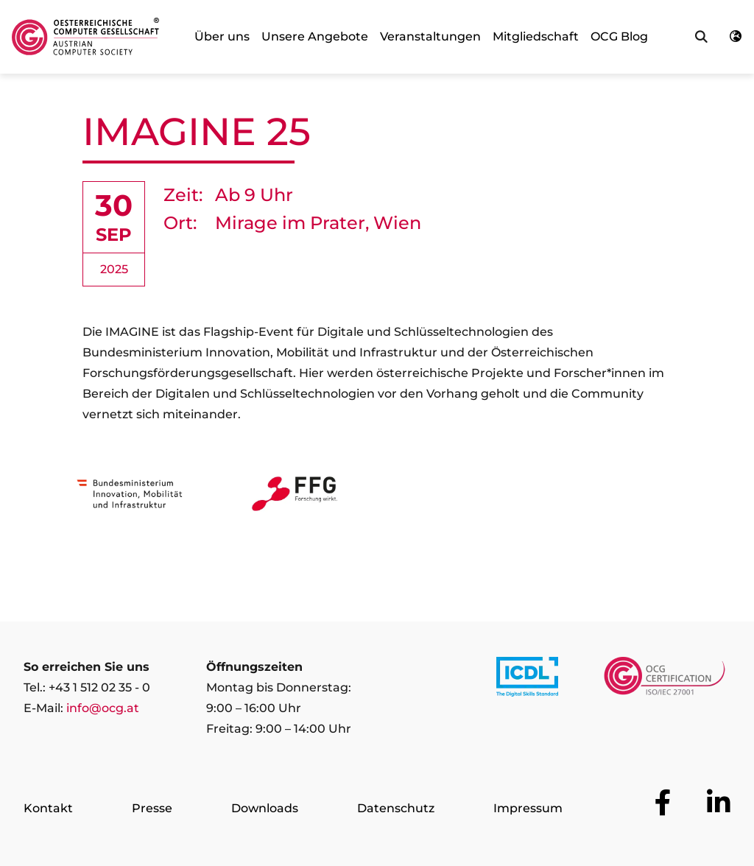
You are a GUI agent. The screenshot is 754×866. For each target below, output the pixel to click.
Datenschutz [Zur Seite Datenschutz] (395, 808)
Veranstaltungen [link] (430, 36)
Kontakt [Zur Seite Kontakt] (48, 808)
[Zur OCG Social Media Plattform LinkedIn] (718, 802)
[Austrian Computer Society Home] (85, 36)
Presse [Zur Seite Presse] (152, 808)
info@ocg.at (102, 708)
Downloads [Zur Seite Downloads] (264, 808)
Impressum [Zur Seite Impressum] (528, 808)
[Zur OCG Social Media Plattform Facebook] (663, 802)
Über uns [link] (222, 36)
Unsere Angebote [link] (314, 36)
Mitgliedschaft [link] (536, 36)
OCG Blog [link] (619, 36)
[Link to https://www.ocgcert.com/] (664, 680)
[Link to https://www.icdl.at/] (527, 680)
